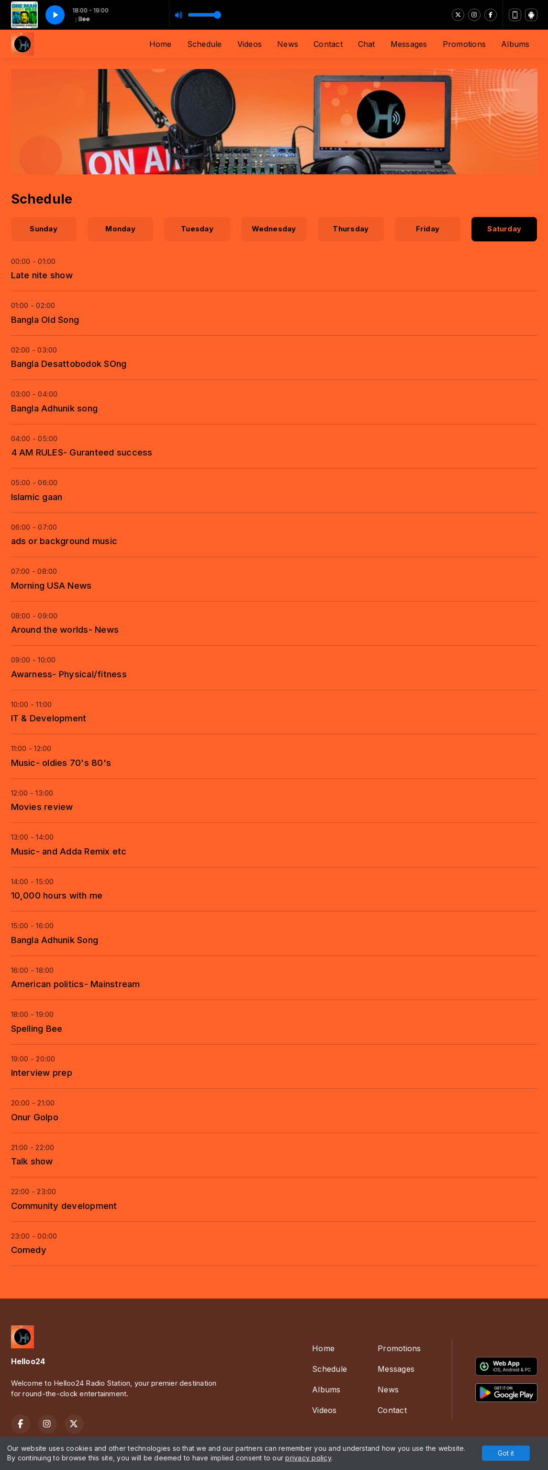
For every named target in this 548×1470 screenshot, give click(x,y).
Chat (366, 44)
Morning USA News (51, 585)
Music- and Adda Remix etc (69, 851)
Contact (328, 44)
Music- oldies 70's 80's (61, 762)
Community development (64, 1205)
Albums (515, 44)
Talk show (32, 1161)
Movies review (42, 806)
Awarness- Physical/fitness (69, 674)
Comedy (28, 1249)
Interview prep (41, 1072)
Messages (409, 44)
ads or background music (64, 541)
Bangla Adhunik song (54, 408)
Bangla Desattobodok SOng (69, 363)
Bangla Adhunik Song (55, 939)
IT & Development (49, 718)
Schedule (204, 44)
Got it (506, 1453)
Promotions (464, 44)
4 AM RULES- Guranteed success (82, 452)
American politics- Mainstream (75, 984)
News (287, 44)
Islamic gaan (37, 496)
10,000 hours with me (57, 895)
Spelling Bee (37, 1028)
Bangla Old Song (45, 319)
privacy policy (308, 1458)
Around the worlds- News (65, 629)
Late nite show (42, 275)
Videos (249, 44)
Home (160, 44)
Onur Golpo (34, 1117)
